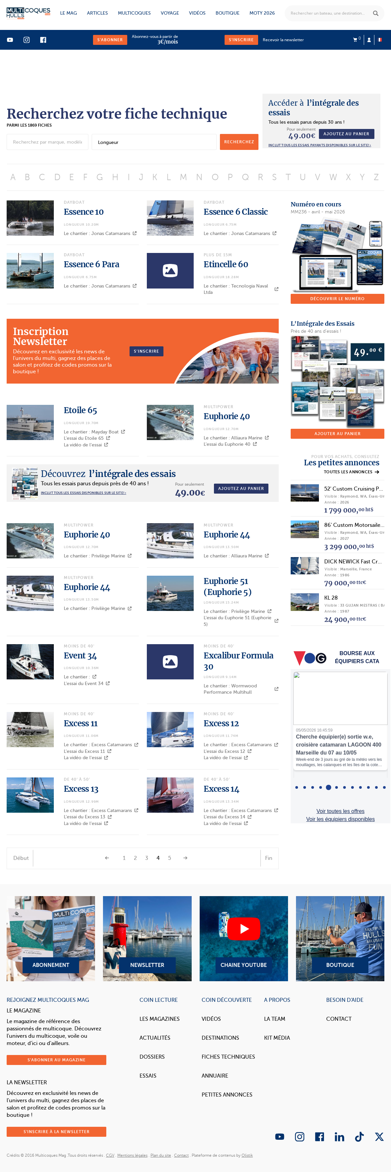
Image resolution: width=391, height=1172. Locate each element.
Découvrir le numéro (337, 298)
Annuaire (215, 1076)
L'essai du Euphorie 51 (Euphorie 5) (241, 621)
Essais (148, 1076)
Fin (268, 858)
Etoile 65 (80, 410)
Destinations (220, 1038)
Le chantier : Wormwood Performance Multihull (241, 689)
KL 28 (331, 598)
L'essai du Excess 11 (88, 751)
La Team (274, 1019)
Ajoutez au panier (346, 134)
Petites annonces (227, 1095)
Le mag (68, 13)
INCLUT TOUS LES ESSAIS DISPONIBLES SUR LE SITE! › (83, 493)
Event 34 (80, 655)
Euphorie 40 (227, 416)
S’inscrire (146, 351)
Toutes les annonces (351, 472)
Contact (338, 1019)
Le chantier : (80, 676)
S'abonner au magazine (57, 1060)
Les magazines (160, 1019)
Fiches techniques (228, 1057)
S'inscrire (241, 40)
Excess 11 (81, 723)
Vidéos (197, 13)
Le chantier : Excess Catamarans (101, 744)
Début (21, 858)
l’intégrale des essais (108, 473)
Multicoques (134, 13)
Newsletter (147, 938)
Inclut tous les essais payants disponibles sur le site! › (319, 145)
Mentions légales (132, 1155)
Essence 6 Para (91, 264)
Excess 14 (221, 789)
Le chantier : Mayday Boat (94, 431)
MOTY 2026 (262, 13)
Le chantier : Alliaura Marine (236, 437)
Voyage (170, 13)
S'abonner (110, 40)
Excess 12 (221, 723)
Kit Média (277, 1038)
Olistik (247, 1155)
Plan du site (160, 1155)
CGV (110, 1155)
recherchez (239, 142)
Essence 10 (84, 212)
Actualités (155, 1038)
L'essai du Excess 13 (88, 816)
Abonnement (51, 938)
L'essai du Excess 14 (228, 816)
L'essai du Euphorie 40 (230, 444)
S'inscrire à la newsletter (57, 1131)
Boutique (228, 13)
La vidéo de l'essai (86, 444)
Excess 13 (81, 789)
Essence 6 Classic (235, 212)
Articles (97, 13)
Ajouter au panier (338, 433)
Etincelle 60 (226, 264)
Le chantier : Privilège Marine (98, 555)
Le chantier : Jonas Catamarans (100, 233)
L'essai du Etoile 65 (87, 438)
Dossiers (152, 1057)
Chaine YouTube (244, 938)
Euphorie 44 (227, 534)
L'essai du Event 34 (87, 683)
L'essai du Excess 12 (228, 751)
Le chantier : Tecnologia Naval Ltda (241, 289)
